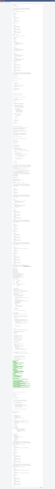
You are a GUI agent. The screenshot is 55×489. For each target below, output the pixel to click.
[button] (52, 0)
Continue (41, 487)
